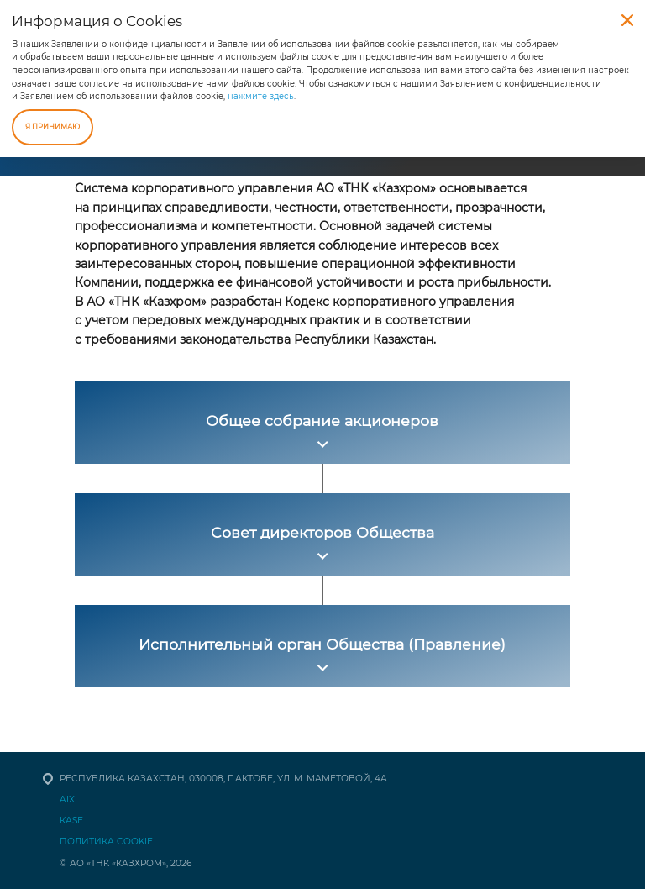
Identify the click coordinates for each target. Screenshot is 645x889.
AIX (67, 799)
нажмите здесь (261, 96)
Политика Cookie (106, 841)
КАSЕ (71, 820)
